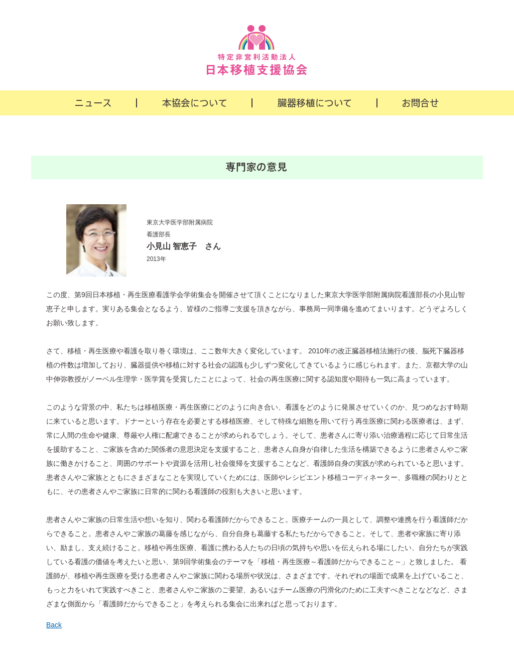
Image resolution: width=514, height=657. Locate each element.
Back (54, 625)
